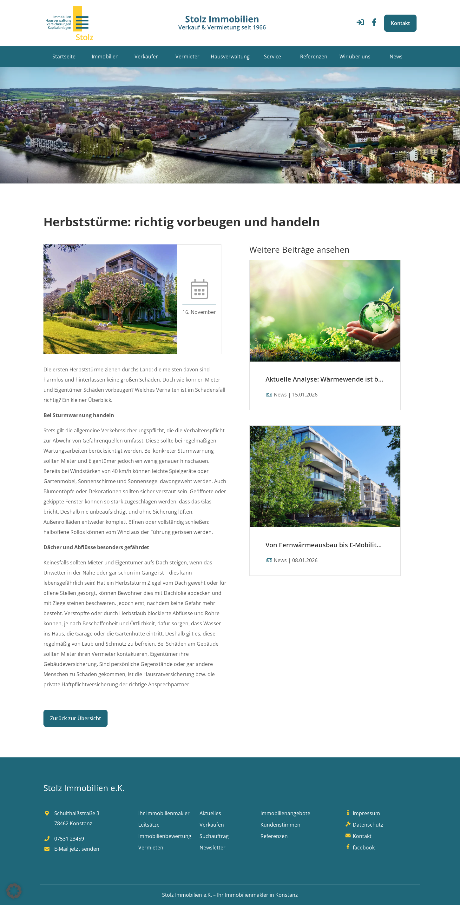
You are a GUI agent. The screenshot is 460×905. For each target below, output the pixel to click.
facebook (359, 847)
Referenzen (313, 56)
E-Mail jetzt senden (71, 848)
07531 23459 (63, 838)
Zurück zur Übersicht (75, 718)
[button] (14, 891)
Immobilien (105, 56)
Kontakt (400, 23)
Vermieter (187, 56)
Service (272, 56)
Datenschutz (363, 824)
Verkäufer (146, 56)
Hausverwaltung (230, 56)
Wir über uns (355, 56)
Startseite (64, 56)
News (396, 56)
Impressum (362, 813)
